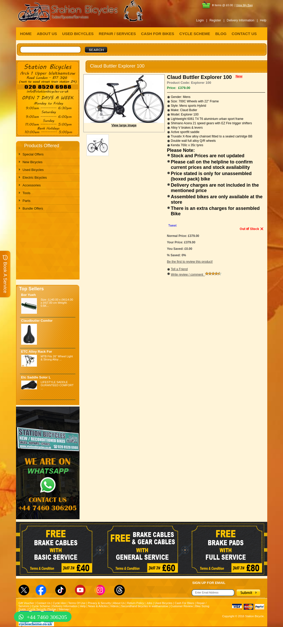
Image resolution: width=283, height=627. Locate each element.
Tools (26, 193)
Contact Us (43, 603)
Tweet (172, 225)
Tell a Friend (179, 269)
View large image (123, 125)
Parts (26, 201)
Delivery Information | (242, 20)
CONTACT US (244, 33)
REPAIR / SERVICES (117, 33)
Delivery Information (65, 606)
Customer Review (181, 606)
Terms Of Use (76, 603)
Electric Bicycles (34, 177)
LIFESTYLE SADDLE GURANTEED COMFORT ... (57, 385)
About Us (119, 603)
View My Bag (244, 5)
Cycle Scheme (41, 606)
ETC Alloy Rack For (36, 351)
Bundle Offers (32, 208)
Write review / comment (196, 274)
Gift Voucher (26, 603)
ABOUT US (47, 33)
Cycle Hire (59, 603)
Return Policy (135, 603)
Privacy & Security (99, 603)
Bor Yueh (28, 295)
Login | (201, 20)
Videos (114, 606)
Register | (216, 20)
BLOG (220, 33)
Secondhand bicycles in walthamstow (144, 606)
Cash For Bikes (184, 603)
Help (263, 20)
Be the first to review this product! (190, 261)
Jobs (149, 603)
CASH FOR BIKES (157, 33)
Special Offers (32, 154)
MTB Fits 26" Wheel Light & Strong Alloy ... (57, 358)
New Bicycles (32, 162)
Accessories (31, 185)
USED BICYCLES (78, 33)
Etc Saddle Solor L (36, 377)
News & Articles (98, 606)
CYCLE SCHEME (194, 33)
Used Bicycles (33, 170)
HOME (26, 33)
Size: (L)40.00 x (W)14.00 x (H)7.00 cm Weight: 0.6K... (57, 302)
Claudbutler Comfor (37, 321)
